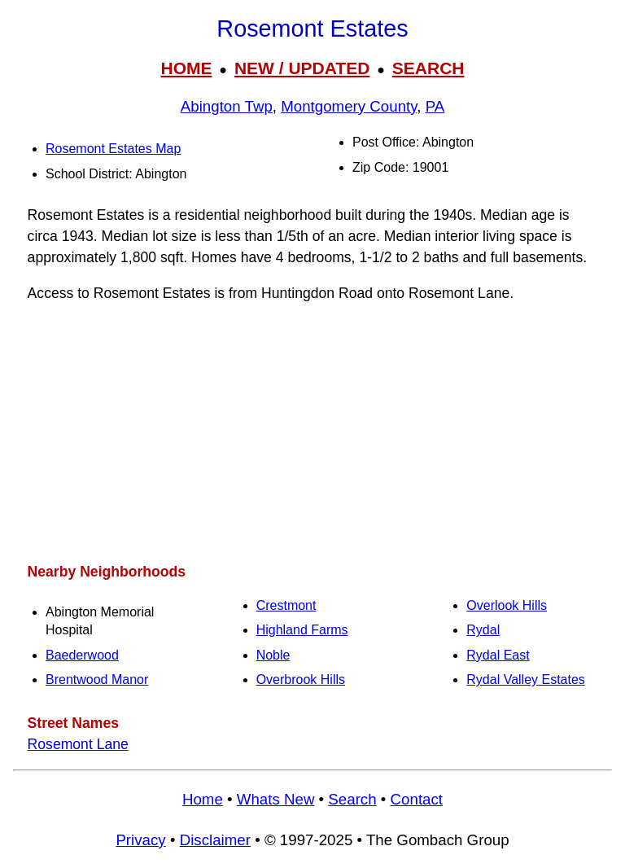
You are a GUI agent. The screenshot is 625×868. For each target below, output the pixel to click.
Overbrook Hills (300, 679)
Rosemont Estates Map (113, 149)
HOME (186, 68)
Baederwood (82, 655)
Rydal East (497, 655)
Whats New (276, 799)
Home (202, 799)
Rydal (483, 630)
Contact (417, 799)
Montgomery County (349, 106)
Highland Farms (302, 630)
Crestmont (286, 605)
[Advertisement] (312, 432)
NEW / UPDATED (301, 68)
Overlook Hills (506, 605)
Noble (273, 655)
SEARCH (428, 68)
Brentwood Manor (97, 679)
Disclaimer (215, 839)
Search (352, 799)
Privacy (140, 839)
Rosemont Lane (78, 744)
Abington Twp (227, 106)
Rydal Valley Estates (525, 679)
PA (435, 106)
